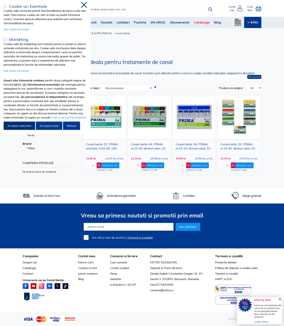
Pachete (140, 22)
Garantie (115, 279)
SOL (229, 279)
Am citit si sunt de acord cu (122, 237)
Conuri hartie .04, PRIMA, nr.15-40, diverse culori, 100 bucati (149, 147)
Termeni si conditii (226, 273)
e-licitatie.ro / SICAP (123, 284)
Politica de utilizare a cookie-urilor (236, 268)
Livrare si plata (119, 268)
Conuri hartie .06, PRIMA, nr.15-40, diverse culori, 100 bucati (194, 147)
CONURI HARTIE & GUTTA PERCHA (92, 33)
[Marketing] (5, 39)
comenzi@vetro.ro (162, 290)
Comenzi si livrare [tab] (123, 256)
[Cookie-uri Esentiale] (5, 6)
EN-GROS (158, 22)
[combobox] (146, 9)
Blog (217, 22)
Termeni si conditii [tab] (229, 256)
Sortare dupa (90, 88)
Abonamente (179, 22)
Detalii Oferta (261, 321)
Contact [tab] (156, 256)
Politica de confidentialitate (68, 117)
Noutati (106, 22)
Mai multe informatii (16, 29)
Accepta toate (49, 126)
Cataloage (202, 22)
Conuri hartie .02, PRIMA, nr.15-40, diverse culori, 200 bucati (238, 147)
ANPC (219, 279)
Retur (113, 273)
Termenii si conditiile (140, 237)
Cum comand (118, 262)
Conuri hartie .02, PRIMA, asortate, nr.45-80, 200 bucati (102, 147)
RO (252, 22)
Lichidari (123, 22)
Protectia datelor (226, 262)
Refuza (71, 126)
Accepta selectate (19, 126)
